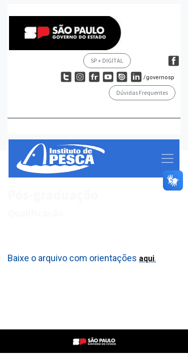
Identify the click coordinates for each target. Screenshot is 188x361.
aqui (146, 258)
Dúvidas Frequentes (142, 92)
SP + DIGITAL (107, 60)
